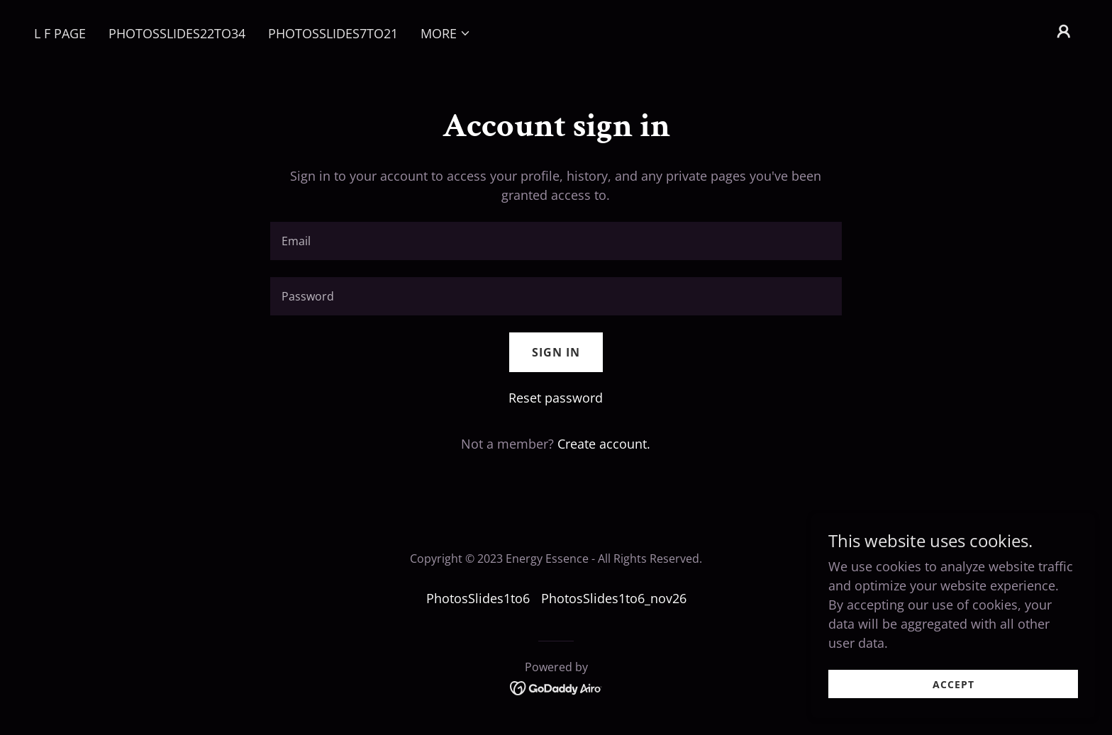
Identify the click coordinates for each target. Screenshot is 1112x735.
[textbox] (555, 241)
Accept (953, 694)
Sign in (556, 352)
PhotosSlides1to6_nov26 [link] (613, 598)
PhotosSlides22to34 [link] (177, 33)
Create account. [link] (603, 443)
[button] (446, 33)
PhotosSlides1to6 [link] (478, 598)
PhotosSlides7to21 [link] (333, 33)
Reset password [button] (555, 397)
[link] (556, 686)
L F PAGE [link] (60, 33)
